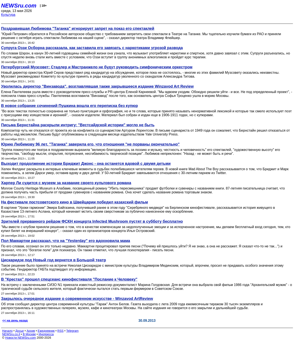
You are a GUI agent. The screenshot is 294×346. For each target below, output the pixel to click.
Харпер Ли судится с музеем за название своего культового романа (66, 183)
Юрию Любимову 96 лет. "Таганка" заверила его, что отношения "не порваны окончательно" (90, 144)
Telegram (72, 330)
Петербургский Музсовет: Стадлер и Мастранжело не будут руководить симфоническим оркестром (96, 67)
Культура (8, 15)
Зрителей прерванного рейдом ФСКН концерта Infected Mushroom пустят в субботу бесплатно (92, 221)
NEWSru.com (18, 5)
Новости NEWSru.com (20, 337)
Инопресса (46, 334)
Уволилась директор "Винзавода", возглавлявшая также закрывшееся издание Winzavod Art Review (97, 86)
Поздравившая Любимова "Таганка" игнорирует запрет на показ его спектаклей (77, 28)
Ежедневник (46, 330)
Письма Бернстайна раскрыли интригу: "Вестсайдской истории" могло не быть (78, 125)
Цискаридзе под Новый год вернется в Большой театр (53, 260)
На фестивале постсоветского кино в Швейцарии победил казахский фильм (74, 202)
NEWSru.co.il (11, 334)
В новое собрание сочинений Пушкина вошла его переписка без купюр (69, 106)
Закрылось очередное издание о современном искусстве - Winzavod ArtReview (77, 298)
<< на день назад (15, 320)
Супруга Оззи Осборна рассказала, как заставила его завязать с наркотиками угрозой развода (92, 48)
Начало (7, 330)
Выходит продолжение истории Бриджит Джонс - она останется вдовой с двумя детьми (86, 163)
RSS (60, 330)
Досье (19, 330)
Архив (31, 330)
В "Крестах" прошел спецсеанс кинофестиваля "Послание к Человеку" (69, 279)
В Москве (29, 334)
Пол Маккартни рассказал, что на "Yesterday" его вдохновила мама (65, 241)
